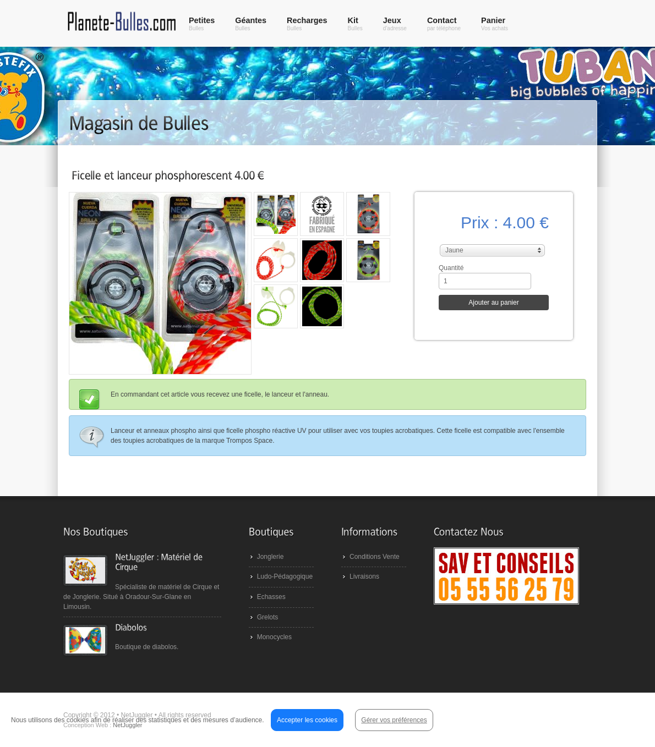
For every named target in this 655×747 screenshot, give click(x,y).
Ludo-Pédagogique (285, 576)
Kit (355, 23)
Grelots (268, 617)
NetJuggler (127, 725)
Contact (444, 23)
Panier (494, 23)
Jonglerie (270, 557)
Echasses (271, 597)
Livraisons (364, 576)
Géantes (250, 23)
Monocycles (274, 637)
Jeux (395, 23)
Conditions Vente (375, 557)
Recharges (307, 23)
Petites (202, 23)
